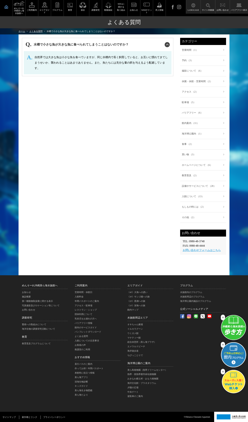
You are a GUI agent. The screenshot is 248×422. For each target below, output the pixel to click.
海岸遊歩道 (132, 351)
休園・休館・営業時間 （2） (197, 81)
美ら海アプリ (81, 377)
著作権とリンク (29, 417)
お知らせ (134, 10)
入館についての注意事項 (87, 340)
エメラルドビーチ (136, 346)
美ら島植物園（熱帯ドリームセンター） (147, 370)
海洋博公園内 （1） (192, 133)
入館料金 (79, 296)
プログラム (57, 10)
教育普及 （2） (190, 175)
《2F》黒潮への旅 (136, 301)
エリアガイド (44, 11)
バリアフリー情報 (83, 323)
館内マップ (132, 309)
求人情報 (159, 10)
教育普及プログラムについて (36, 343)
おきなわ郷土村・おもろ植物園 (142, 378)
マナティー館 (134, 337)
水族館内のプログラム (191, 292)
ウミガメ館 (132, 333)
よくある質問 (81, 336)
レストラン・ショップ (86, 309)
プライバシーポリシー (54, 417)
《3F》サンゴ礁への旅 (138, 296)
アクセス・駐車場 (83, 305)
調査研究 (96, 10)
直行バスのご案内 (83, 364)
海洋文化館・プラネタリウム (141, 383)
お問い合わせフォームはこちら (202, 250)
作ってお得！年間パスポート (89, 368)
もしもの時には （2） (193, 207)
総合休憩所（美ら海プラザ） (141, 342)
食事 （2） (187, 144)
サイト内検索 (208, 10)
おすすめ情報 (82, 357)
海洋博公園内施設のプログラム (195, 301)
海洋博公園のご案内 (138, 363)
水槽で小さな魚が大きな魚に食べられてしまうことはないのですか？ (81, 44)
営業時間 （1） (190, 50)
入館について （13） (193, 196)
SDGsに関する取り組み (121, 7)
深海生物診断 (81, 381)
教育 (70, 10)
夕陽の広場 (132, 387)
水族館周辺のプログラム (192, 296)
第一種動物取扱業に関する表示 (37, 301)
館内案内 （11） (190, 123)
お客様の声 (80, 345)
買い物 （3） (189, 154)
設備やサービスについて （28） (199, 186)
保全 (83, 10)
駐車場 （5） (189, 102)
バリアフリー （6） (192, 112)
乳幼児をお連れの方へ (86, 318)
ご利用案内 (32, 10)
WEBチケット (146, 11)
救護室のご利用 (82, 349)
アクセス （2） (190, 92)
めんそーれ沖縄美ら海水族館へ (19, 10)
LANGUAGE (193, 10)
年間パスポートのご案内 (87, 301)
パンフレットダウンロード (88, 331)
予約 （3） (187, 60)
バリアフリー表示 (239, 10)
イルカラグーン (135, 329)
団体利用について (83, 314)
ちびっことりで (135, 355)
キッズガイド (81, 386)
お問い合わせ (223, 10)
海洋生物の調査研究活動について (38, 329)
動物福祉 (108, 10)
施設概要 (26, 296)
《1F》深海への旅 (136, 305)
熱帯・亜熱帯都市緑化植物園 (141, 374)
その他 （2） (189, 217)
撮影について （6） (192, 71)
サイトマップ (9, 417)
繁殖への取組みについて (34, 324)
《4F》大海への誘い (137, 292)
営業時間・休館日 (83, 292)
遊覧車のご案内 (135, 396)
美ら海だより (81, 395)
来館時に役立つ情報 (85, 373)
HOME (6, 7)
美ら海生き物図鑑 (83, 390)
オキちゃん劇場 (135, 324)
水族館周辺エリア (137, 317)
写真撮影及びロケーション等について (41, 305)
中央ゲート (132, 392)
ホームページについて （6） (197, 165)
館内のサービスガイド (86, 327)
